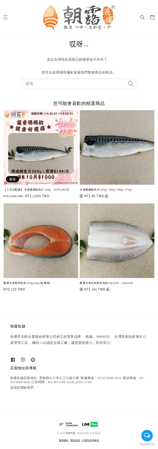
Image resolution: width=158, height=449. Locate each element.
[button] (6, 17)
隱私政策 (75, 440)
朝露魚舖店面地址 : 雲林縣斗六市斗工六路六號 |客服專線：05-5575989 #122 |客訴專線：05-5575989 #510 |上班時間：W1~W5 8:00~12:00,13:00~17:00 (77, 380)
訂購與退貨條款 (90, 440)
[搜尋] (131, 84)
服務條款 (64, 440)
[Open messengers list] (147, 435)
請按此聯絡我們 (21, 387)
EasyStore (95, 433)
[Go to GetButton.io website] (147, 444)
